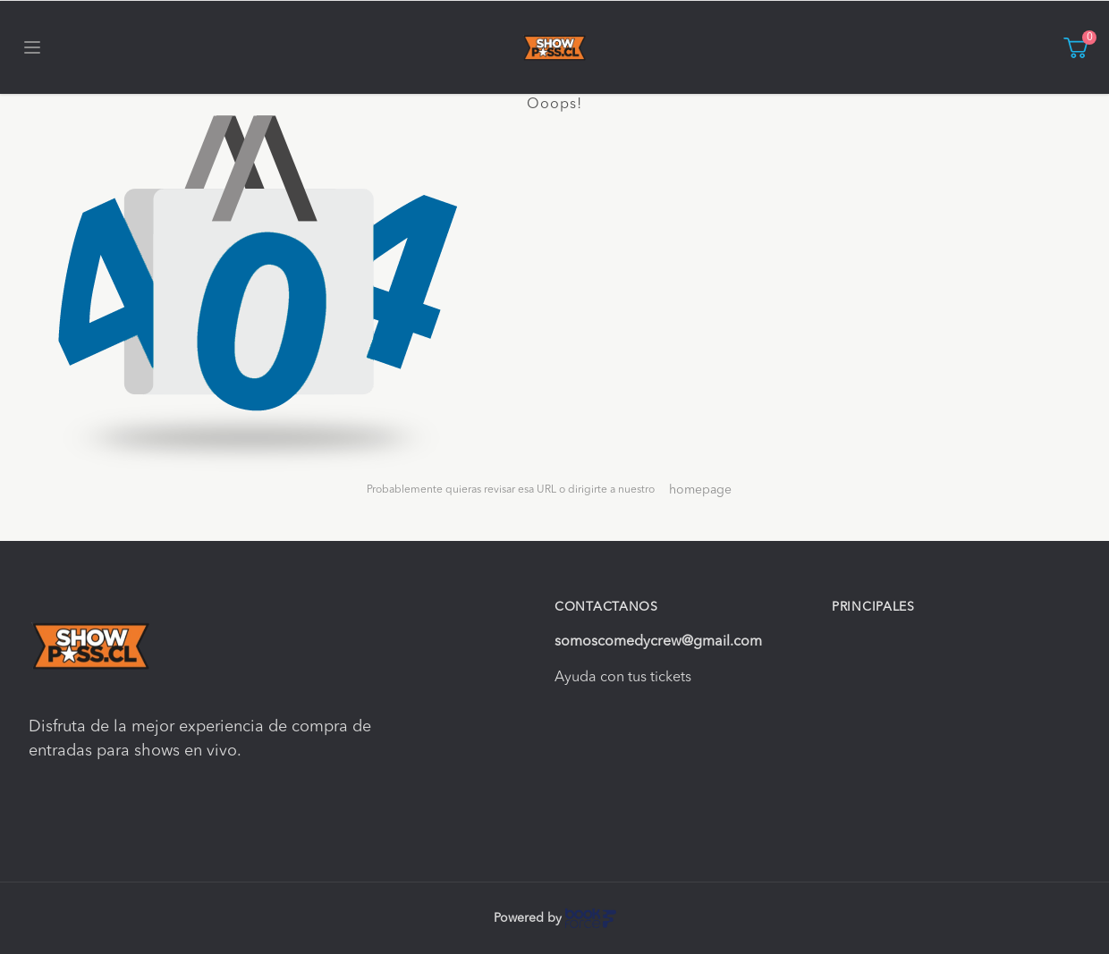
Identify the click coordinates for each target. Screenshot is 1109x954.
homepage (700, 490)
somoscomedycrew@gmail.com (658, 642)
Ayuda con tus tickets (622, 678)
